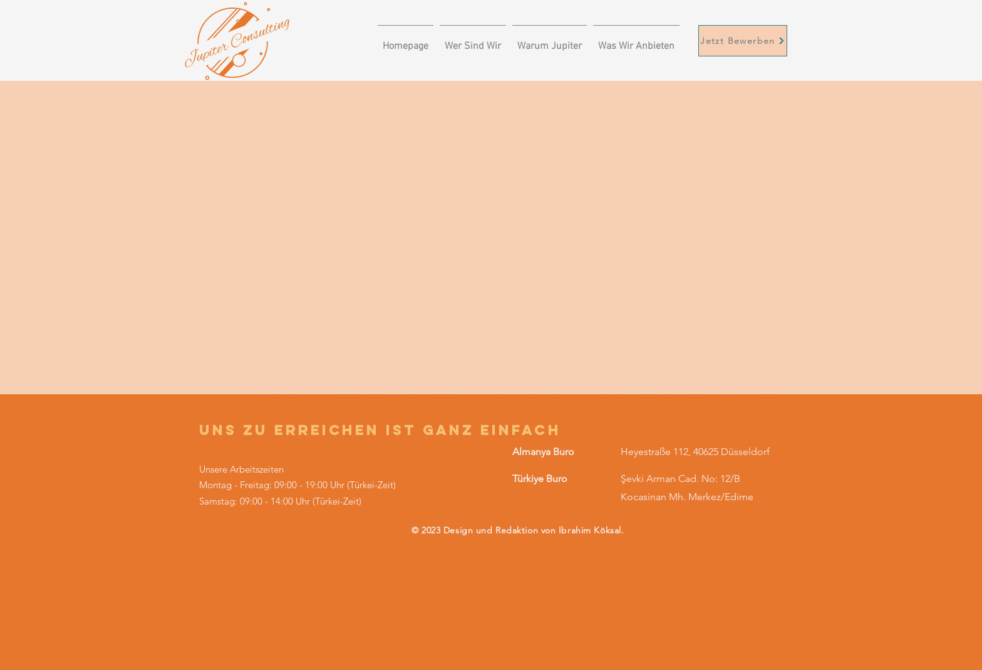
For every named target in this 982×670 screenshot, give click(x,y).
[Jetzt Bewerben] (742, 40)
